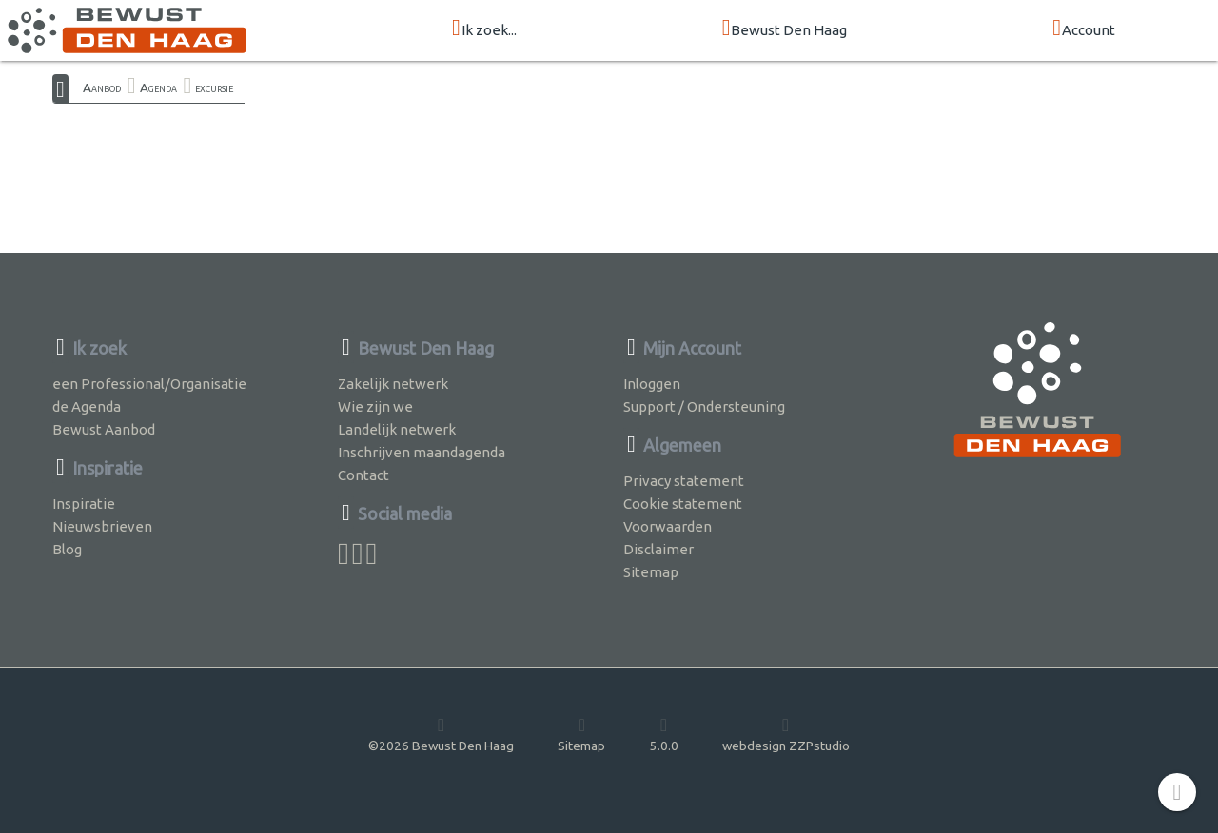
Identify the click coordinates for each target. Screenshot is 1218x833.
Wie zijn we (375, 406)
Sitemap (650, 572)
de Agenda (86, 406)
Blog (67, 549)
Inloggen (651, 384)
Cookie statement (682, 503)
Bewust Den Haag (785, 29)
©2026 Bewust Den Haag (441, 734)
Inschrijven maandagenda (421, 452)
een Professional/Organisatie (149, 384)
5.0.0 (664, 734)
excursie (214, 87)
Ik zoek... (484, 29)
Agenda (158, 87)
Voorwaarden (667, 526)
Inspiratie (83, 503)
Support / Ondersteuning (704, 406)
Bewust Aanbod (103, 429)
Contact (363, 475)
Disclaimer (658, 549)
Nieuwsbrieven (102, 526)
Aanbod (102, 87)
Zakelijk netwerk (393, 384)
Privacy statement (683, 481)
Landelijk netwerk (397, 429)
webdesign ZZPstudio (786, 734)
